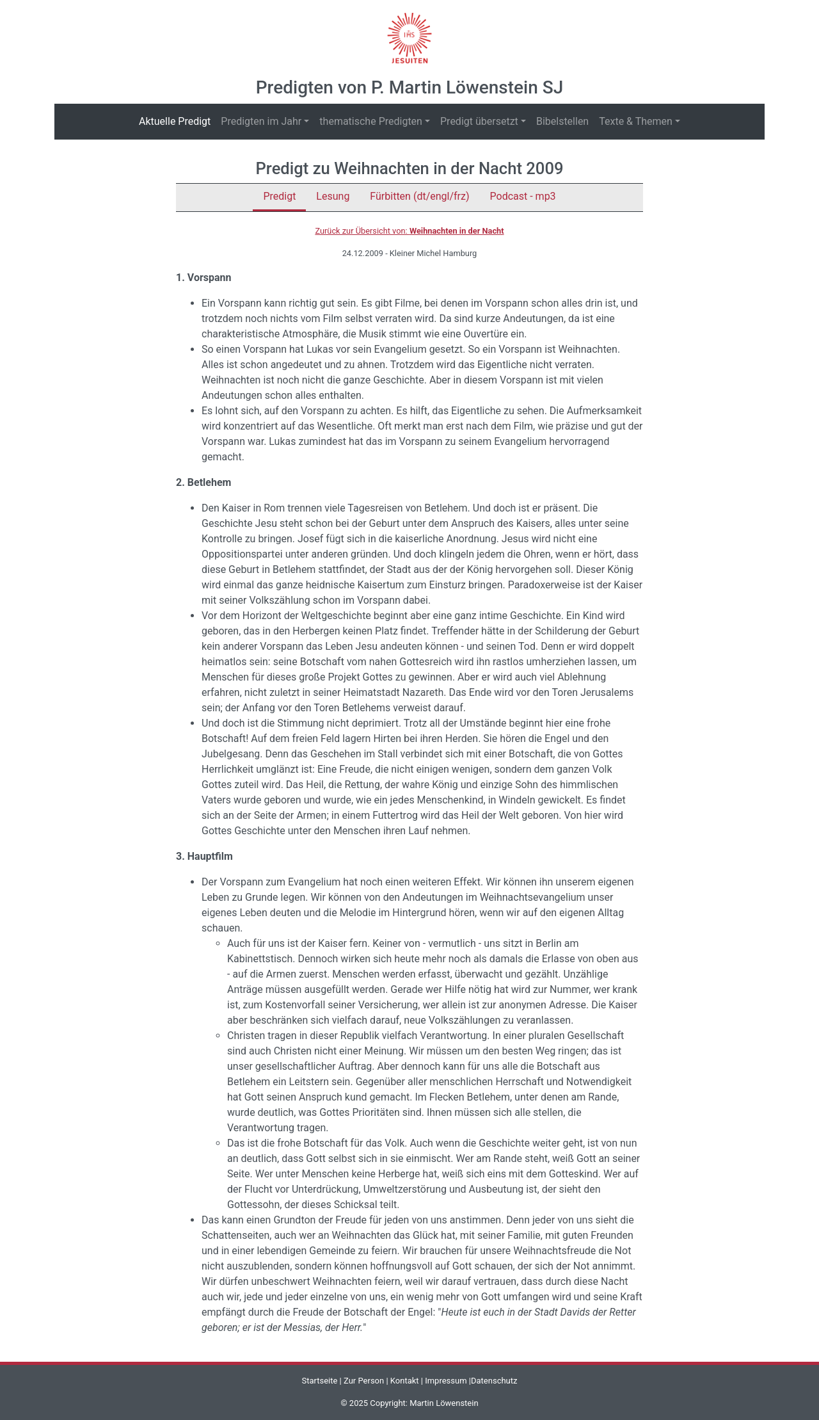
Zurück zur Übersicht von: (409, 231)
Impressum (445, 1380)
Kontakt (404, 1380)
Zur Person (364, 1380)
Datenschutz (494, 1380)
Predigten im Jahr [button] (261, 121)
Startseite (319, 1380)
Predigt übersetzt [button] (479, 121)
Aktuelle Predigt (177, 120)
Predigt (279, 196)
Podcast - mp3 (523, 196)
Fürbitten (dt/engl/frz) (419, 196)
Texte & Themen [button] (635, 121)
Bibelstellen (562, 121)
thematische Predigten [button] (370, 121)
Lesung (332, 196)
